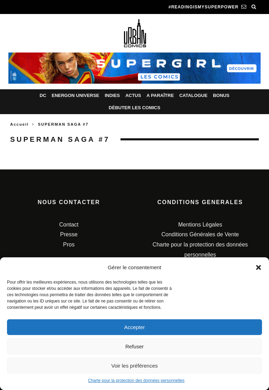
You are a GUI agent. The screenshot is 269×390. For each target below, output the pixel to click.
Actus (133, 95)
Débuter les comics (134, 107)
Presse (69, 234)
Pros (69, 245)
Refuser (134, 346)
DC (43, 95)
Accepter (134, 327)
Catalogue (193, 95)
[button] (258, 267)
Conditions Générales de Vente (200, 234)
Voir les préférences (134, 366)
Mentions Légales (200, 225)
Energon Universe (75, 95)
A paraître (160, 95)
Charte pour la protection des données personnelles (136, 380)
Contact (68, 225)
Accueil (19, 124)
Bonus (221, 95)
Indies (112, 95)
